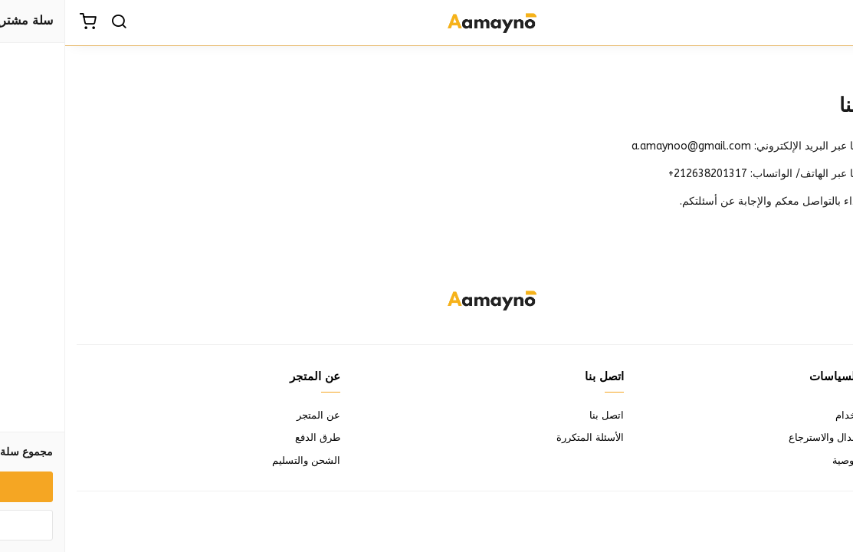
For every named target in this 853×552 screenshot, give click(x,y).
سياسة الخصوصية (804, 460)
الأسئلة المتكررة (525, 437)
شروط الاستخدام (806, 415)
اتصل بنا (541, 415)
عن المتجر (253, 415)
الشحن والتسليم (241, 460)
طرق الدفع (252, 437)
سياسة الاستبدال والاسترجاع (782, 437)
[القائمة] (830, 23)
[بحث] (53, 23)
